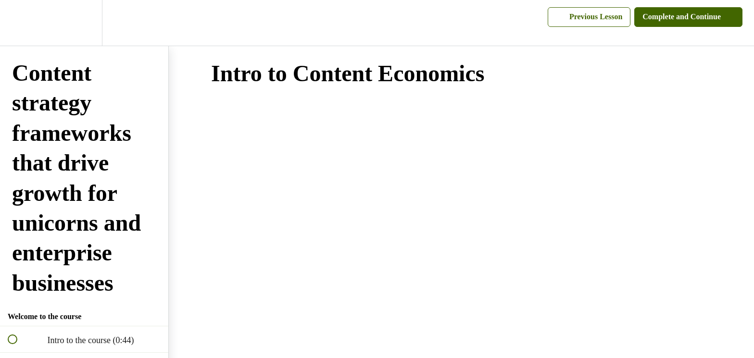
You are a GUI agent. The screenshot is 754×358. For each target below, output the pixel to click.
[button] (18, 23)
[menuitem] (84, 23)
